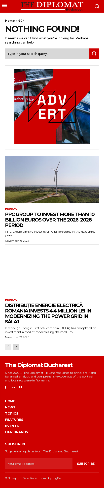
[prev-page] (8, 347)
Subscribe (86, 464)
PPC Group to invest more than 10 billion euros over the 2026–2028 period (49, 219)
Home (10, 20)
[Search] (94, 53)
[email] (38, 463)
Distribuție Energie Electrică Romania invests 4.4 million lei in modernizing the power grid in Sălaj (48, 313)
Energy (11, 209)
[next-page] (16, 347)
